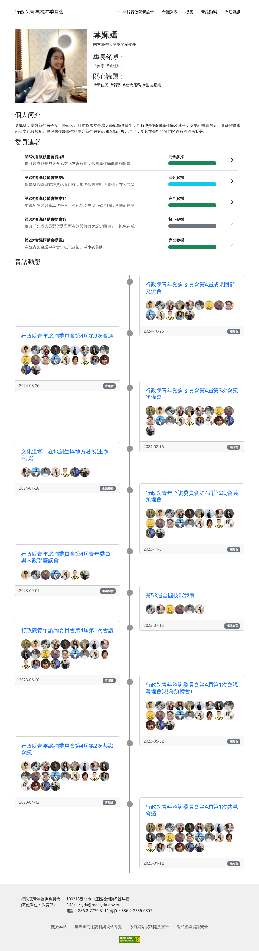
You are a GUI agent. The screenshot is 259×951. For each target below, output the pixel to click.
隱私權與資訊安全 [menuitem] (192, 926)
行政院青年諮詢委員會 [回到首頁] (39, 11)
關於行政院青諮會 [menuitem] (138, 12)
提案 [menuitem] (189, 12)
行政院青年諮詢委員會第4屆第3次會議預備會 (192, 393)
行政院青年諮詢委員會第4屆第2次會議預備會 (192, 496)
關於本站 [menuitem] (59, 926)
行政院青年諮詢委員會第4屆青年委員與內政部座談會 (66, 557)
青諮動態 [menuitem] (209, 12)
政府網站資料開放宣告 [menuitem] (149, 926)
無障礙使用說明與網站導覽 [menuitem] (98, 926)
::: (117, 12)
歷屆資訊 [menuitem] (232, 12)
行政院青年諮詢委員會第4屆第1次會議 (67, 630)
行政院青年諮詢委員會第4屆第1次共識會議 (192, 810)
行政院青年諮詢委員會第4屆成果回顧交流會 (190, 287)
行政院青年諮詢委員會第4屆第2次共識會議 (67, 749)
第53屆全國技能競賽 (170, 595)
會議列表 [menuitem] (170, 12)
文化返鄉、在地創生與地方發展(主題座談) (65, 454)
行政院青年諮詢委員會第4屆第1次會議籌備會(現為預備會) (192, 688)
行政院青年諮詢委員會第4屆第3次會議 (67, 335)
